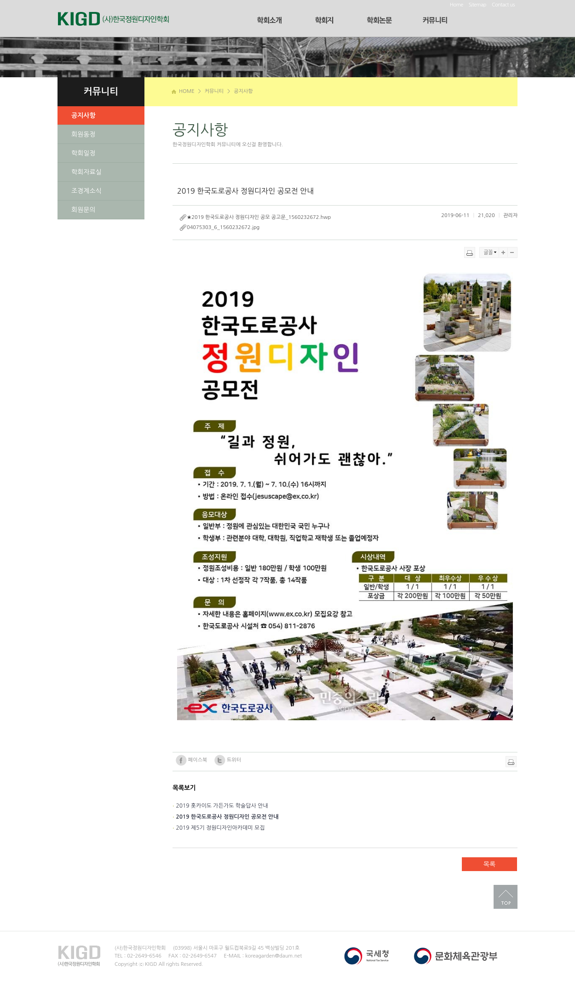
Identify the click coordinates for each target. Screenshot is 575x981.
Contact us (503, 4)
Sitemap (477, 4)
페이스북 (191, 760)
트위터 (227, 760)
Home (456, 4)
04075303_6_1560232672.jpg (219, 228)
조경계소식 (86, 191)
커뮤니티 (214, 91)
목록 (489, 864)
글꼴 (489, 252)
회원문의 (83, 210)
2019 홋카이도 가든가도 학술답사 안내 (222, 806)
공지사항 (243, 91)
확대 (503, 252)
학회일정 (83, 153)
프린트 (469, 252)
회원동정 (83, 134)
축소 (513, 252)
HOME (183, 91)
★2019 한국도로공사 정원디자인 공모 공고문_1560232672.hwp (255, 218)
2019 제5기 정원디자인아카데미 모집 (220, 828)
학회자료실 (86, 172)
